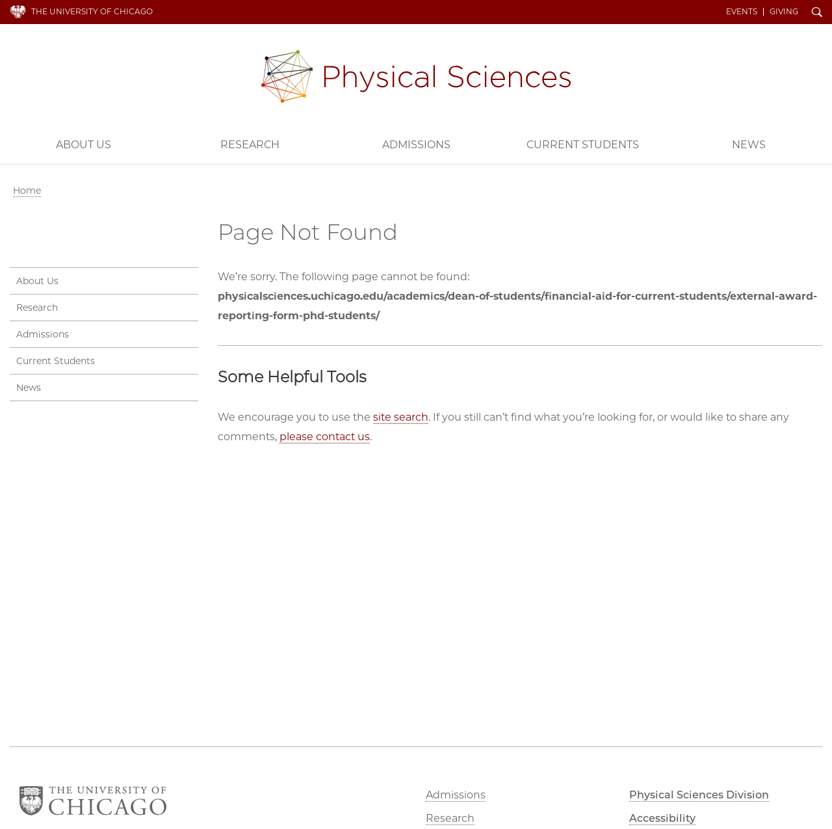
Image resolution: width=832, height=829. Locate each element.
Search (817, 13)
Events (741, 12)
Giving (784, 12)
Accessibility (662, 818)
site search (400, 417)
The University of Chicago (92, 11)
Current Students (582, 144)
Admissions (416, 144)
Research (250, 144)
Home (27, 190)
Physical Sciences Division (416, 76)
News (749, 144)
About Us (83, 144)
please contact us (325, 436)
